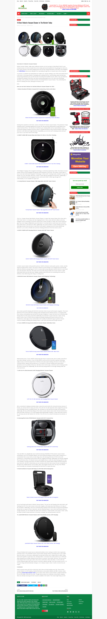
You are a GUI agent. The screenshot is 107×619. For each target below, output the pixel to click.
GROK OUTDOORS (70, 605)
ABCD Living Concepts (22, 25)
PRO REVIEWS (33, 582)
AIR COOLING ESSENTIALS (47, 600)
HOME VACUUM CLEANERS (25, 582)
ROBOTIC (22, 17)
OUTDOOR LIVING (60, 602)
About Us (21, 1)
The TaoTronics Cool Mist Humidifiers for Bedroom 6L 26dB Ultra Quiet (83, 219)
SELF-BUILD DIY (51, 604)
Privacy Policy (30, 1)
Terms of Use (36, 1)
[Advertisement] (80, 47)
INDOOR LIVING (45, 602)
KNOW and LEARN (52, 602)
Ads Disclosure (41, 1)
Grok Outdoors (47, 1)
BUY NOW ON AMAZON (42, 308)
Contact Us (25, 1)
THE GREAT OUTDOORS (60, 604)
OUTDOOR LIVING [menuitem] (50, 13)
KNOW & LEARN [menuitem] (33, 13)
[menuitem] (18, 13)
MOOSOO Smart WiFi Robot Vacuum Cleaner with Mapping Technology (42, 305)
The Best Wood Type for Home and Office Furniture (83, 207)
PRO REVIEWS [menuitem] (41, 13)
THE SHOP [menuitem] (59, 13)
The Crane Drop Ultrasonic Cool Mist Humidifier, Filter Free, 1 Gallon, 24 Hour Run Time (82, 214)
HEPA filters (22, 71)
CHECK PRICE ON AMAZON (79, 105)
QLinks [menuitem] (65, 13)
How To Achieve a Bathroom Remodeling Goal (82, 202)
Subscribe (80, 187)
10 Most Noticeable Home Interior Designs (83, 196)
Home (18, 1)
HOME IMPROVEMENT (56, 600)
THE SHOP (44, 606)
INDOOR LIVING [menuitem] (24, 13)
